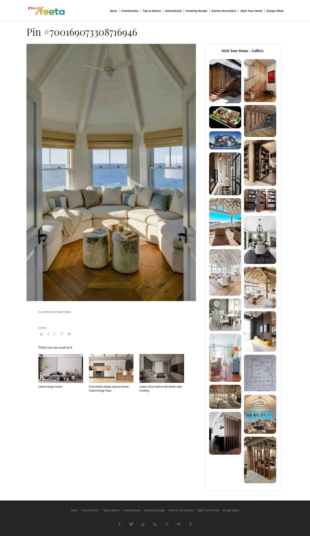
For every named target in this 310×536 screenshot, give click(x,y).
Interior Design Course (50, 386)
